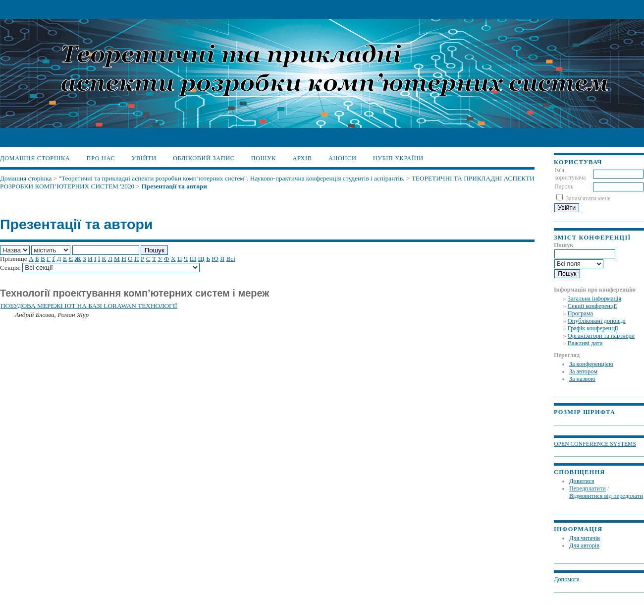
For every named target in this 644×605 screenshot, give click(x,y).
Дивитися (581, 481)
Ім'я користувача (570, 174)
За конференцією (591, 364)
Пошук (263, 158)
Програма (580, 313)
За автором (583, 371)
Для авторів (584, 545)
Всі (230, 258)
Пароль (563, 186)
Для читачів (584, 538)
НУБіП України (398, 158)
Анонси (342, 158)
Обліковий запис (204, 158)
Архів (302, 158)
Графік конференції (593, 328)
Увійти (144, 158)
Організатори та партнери (601, 335)
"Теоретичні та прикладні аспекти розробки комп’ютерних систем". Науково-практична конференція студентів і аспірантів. (231, 178)
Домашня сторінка (35, 158)
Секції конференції (592, 305)
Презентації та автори (174, 186)
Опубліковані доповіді (597, 320)
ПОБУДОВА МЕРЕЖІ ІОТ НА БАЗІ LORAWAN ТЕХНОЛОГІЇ (88, 305)
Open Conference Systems (595, 444)
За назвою (582, 378)
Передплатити (587, 488)
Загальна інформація (594, 298)
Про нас (101, 158)
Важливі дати (585, 343)
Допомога (567, 579)
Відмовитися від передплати (606, 495)
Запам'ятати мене (588, 198)
